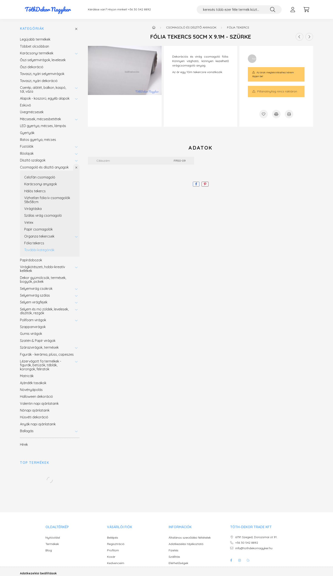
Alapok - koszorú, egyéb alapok (44, 98)
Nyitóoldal (52, 537)
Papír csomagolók (38, 229)
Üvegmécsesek (32, 112)
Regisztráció (115, 544)
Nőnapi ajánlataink (34, 410)
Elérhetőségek (178, 563)
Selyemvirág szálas (35, 295)
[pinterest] (205, 184)
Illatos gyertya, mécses (38, 139)
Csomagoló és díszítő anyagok (44, 167)
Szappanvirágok (33, 327)
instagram (239, 560)
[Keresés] (272, 9)
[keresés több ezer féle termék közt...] (239, 9)
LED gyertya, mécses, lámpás (43, 126)
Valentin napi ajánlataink (39, 403)
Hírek (24, 444)
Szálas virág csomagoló (43, 215)
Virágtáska (33, 209)
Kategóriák (32, 29)
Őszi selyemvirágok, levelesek (43, 60)
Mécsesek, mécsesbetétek (40, 119)
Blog (48, 550)
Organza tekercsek (39, 236)
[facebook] (196, 184)
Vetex (28, 222)
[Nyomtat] (289, 114)
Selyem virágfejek (33, 302)
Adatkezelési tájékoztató (186, 544)
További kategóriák (39, 250)
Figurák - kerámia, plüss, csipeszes (47, 354)
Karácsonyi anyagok (40, 184)
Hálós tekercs (35, 191)
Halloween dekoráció (36, 396)
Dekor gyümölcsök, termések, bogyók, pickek (43, 280)
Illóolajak (27, 153)
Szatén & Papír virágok (37, 340)
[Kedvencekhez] (263, 114)
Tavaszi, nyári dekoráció (39, 81)
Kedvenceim (115, 563)
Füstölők (26, 146)
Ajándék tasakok (33, 383)
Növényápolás (31, 390)
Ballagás (27, 431)
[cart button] (306, 9)
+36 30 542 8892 (139, 9)
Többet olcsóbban (34, 46)
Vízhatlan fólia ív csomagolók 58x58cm (47, 200)
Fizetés (173, 550)
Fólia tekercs (34, 243)
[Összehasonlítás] (276, 114)
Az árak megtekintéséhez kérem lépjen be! (273, 74)
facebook (231, 560)
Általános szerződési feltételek (190, 537)
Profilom (113, 550)
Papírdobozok (31, 260)
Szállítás (174, 557)
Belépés (112, 537)
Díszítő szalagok (32, 160)
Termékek (52, 544)
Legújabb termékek (35, 39)
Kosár (111, 557)
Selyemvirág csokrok (36, 288)
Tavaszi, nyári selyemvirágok (42, 74)
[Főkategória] (153, 27)
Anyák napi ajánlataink (38, 424)
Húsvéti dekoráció (34, 417)
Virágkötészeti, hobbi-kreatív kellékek (42, 269)
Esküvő (25, 105)
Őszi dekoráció (31, 67)
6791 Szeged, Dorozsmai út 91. (256, 537)
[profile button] (292, 9)
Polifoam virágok (33, 320)
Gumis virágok (31, 333)
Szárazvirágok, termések (39, 347)
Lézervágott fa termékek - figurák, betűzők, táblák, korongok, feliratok (40, 365)
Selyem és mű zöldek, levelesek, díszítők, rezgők (44, 311)
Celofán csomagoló (39, 177)
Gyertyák (27, 133)
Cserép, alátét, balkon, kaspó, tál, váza (43, 89)
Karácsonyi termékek (36, 53)
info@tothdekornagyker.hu (253, 548)
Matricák (27, 376)
